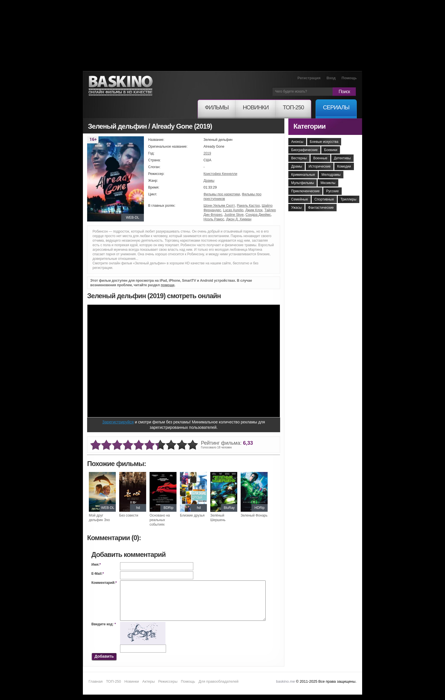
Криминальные (303, 175)
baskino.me (285, 681)
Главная (95, 681)
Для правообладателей (219, 681)
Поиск (344, 91)
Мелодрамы (331, 175)
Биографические (304, 150)
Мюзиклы (327, 183)
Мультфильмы (302, 183)
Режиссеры (167, 681)
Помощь (349, 78)
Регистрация (308, 78)
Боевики (330, 150)
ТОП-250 (113, 681)
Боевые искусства (324, 142)
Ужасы (296, 208)
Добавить (104, 656)
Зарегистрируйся (118, 422)
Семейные (299, 199)
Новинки (131, 681)
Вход (330, 78)
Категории (309, 126)
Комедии (344, 166)
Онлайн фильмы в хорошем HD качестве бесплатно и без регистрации (121, 86)
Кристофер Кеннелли (220, 174)
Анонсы (297, 142)
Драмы (208, 181)
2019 (207, 153)
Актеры (148, 681)
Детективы (342, 158)
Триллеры (348, 199)
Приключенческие (305, 191)
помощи (167, 285)
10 (192, 445)
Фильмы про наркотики (221, 194)
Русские (332, 191)
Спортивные (324, 199)
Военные (320, 158)
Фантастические (321, 208)
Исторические (319, 166)
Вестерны (299, 158)
